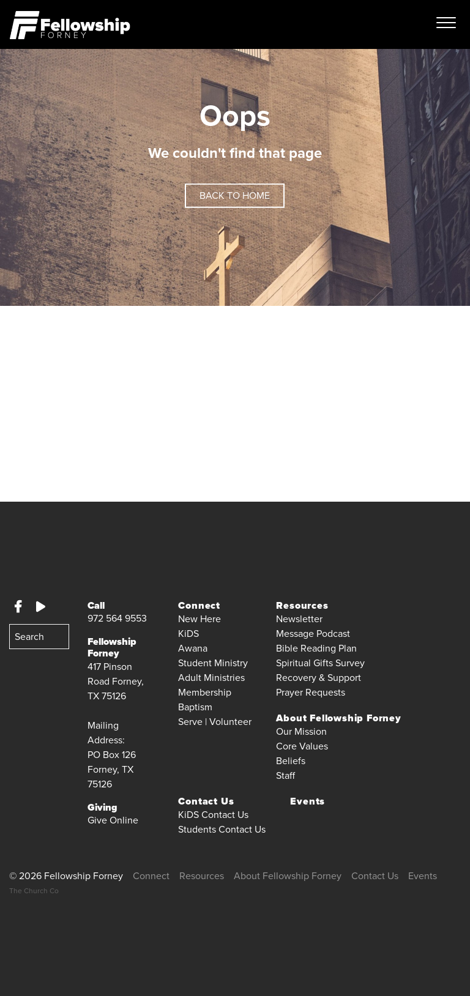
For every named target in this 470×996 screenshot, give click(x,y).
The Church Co (34, 890)
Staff (285, 775)
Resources (201, 876)
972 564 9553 (117, 618)
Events (307, 801)
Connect (151, 876)
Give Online (113, 820)
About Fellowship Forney (287, 876)
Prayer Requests (310, 692)
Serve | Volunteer (215, 722)
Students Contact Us (222, 829)
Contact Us (374, 876)
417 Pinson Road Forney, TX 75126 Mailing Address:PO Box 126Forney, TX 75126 (116, 725)
